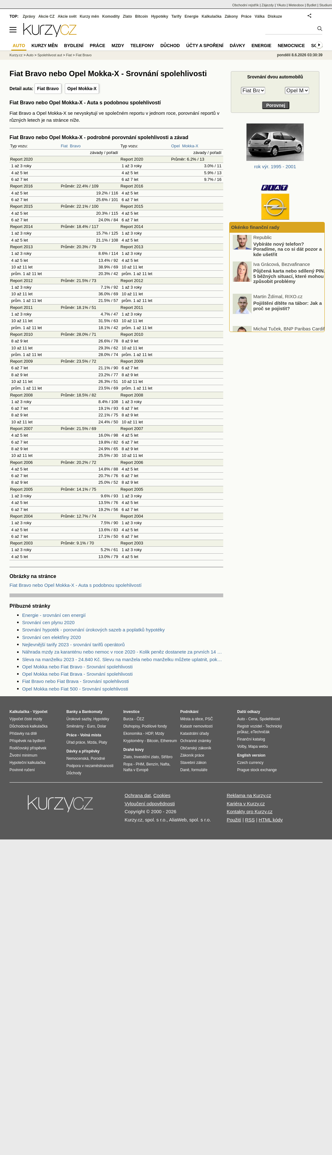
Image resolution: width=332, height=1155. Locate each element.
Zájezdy (267, 5)
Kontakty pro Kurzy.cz (250, 811)
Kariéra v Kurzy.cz (246, 803)
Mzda (91, 742)
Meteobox (296, 5)
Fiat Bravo (47, 88)
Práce (246, 16)
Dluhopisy (131, 726)
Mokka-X (190, 146)
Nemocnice (291, 45)
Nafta (164, 764)
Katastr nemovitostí (196, 726)
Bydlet (312, 5)
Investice (131, 712)
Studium (325, 5)
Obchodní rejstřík (245, 5)
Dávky (237, 45)
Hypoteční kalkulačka (27, 762)
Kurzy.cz (15, 55)
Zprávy (29, 16)
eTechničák (260, 732)
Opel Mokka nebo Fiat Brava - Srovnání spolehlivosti (77, 674)
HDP (149, 733)
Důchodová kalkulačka (28, 726)
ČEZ (140, 719)
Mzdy (118, 45)
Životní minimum (23, 755)
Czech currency (250, 762)
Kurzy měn (89, 16)
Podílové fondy (154, 726)
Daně (184, 770)
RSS (250, 819)
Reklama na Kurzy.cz (249, 795)
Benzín (152, 764)
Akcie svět (67, 16)
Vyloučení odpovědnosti (150, 803)
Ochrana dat (138, 795)
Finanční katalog (251, 739)
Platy (103, 742)
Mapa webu (258, 746)
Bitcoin (141, 16)
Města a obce (191, 719)
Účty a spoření (205, 45)
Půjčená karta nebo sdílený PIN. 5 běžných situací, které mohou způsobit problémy (289, 283)
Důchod (170, 45)
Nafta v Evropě (135, 770)
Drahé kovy (133, 749)
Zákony (231, 16)
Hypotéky (159, 16)
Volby (241, 746)
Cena (252, 719)
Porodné (98, 758)
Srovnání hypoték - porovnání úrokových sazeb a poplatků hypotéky (93, 629)
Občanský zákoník (195, 748)
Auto (30, 55)
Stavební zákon (193, 762)
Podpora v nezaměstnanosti (90, 766)
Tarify (176, 16)
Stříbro (166, 757)
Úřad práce (75, 742)
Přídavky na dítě (23, 733)
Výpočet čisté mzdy (25, 719)
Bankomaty (92, 712)
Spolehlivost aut (49, 55)
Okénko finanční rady (255, 227)
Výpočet (40, 712)
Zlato (127, 16)
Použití (234, 819)
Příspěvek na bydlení (27, 741)
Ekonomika (132, 733)
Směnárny (75, 726)
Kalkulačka (212, 16)
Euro (91, 726)
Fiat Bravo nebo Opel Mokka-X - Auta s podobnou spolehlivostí (75, 585)
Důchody (73, 773)
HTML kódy (271, 819)
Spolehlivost (270, 719)
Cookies (161, 795)
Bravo (75, 146)
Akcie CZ (46, 16)
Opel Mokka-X (82, 88)
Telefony (142, 45)
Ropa (127, 764)
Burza (128, 719)
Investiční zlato (146, 757)
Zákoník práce (192, 755)
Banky (72, 712)
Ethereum (168, 741)
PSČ (209, 719)
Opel (175, 146)
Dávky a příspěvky (83, 751)
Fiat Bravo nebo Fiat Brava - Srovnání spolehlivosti (75, 681)
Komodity (111, 16)
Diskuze (275, 16)
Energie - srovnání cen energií (54, 615)
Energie (192, 16)
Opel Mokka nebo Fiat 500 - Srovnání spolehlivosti (75, 688)
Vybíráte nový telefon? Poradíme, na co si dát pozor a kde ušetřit (287, 256)
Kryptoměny (133, 741)
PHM (140, 764)
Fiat (64, 146)
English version (251, 755)
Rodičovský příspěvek (27, 748)
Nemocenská (77, 758)
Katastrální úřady (194, 733)
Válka (259, 16)
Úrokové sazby (78, 719)
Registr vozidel (249, 726)
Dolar (101, 726)
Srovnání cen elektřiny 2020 (51, 637)
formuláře (199, 770)
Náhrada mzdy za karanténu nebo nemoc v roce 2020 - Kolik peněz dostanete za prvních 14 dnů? (122, 651)
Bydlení (73, 45)
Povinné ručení (22, 770)
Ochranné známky (195, 741)
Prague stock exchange (257, 770)
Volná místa (90, 735)
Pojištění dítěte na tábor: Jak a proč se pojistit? (287, 312)
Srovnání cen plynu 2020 (48, 622)
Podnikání (189, 712)
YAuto (281, 5)
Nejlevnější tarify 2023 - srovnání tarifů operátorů (73, 644)
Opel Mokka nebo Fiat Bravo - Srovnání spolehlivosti (77, 666)
